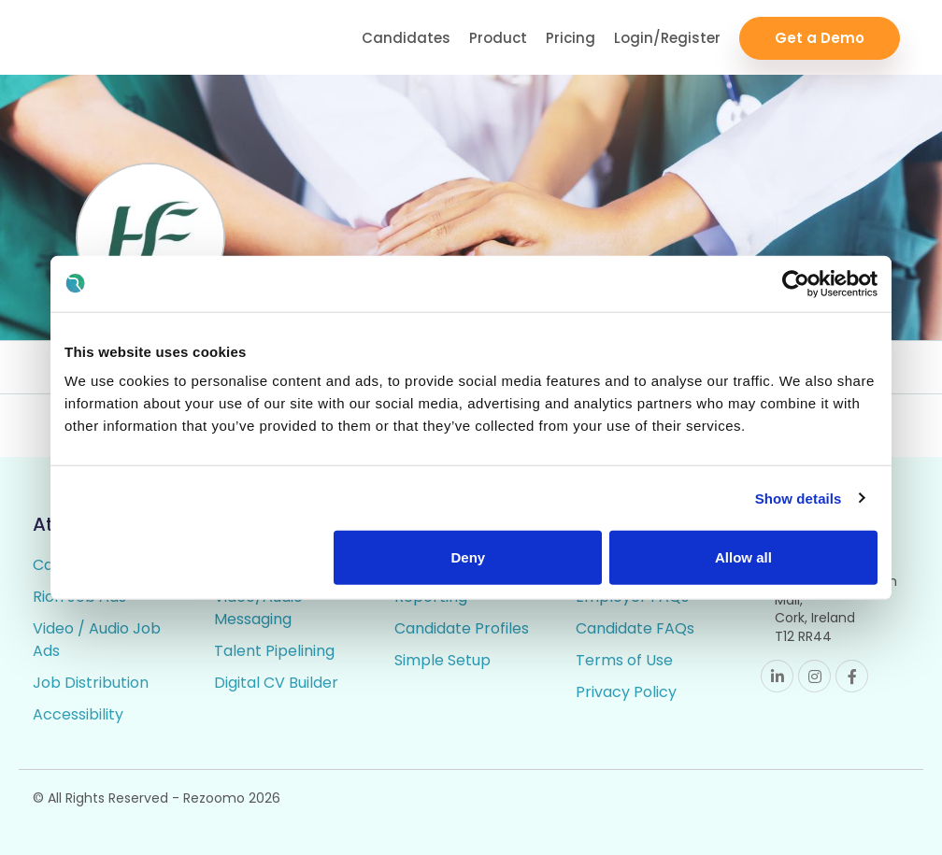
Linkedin (777, 676)
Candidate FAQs (635, 628)
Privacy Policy (626, 692)
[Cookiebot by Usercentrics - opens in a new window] (796, 283)
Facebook (851, 676)
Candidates (406, 38)
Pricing (570, 38)
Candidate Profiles (461, 628)
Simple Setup (442, 660)
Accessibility (78, 714)
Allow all (743, 557)
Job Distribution (91, 682)
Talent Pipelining (274, 651)
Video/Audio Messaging (258, 608)
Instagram (814, 676)
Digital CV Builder (276, 682)
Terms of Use (624, 660)
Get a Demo (819, 38)
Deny (468, 557)
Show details (798, 498)
